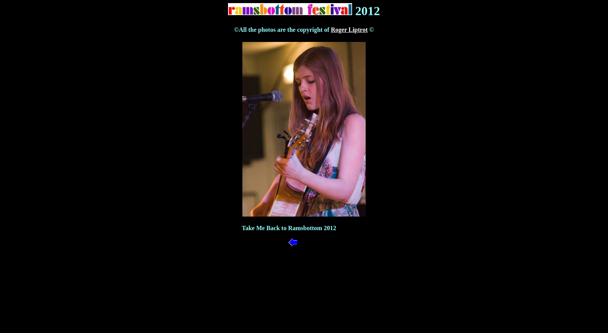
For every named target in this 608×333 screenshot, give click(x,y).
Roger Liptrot (349, 29)
